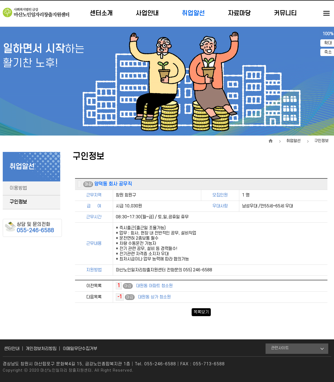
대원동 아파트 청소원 (154, 285)
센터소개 (101, 13)
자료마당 (239, 13)
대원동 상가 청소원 (154, 297)
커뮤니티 (285, 13)
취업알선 (193, 13)
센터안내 (11, 348)
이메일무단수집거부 (80, 348)
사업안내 (147, 13)
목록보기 (201, 312)
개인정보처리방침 (41, 348)
